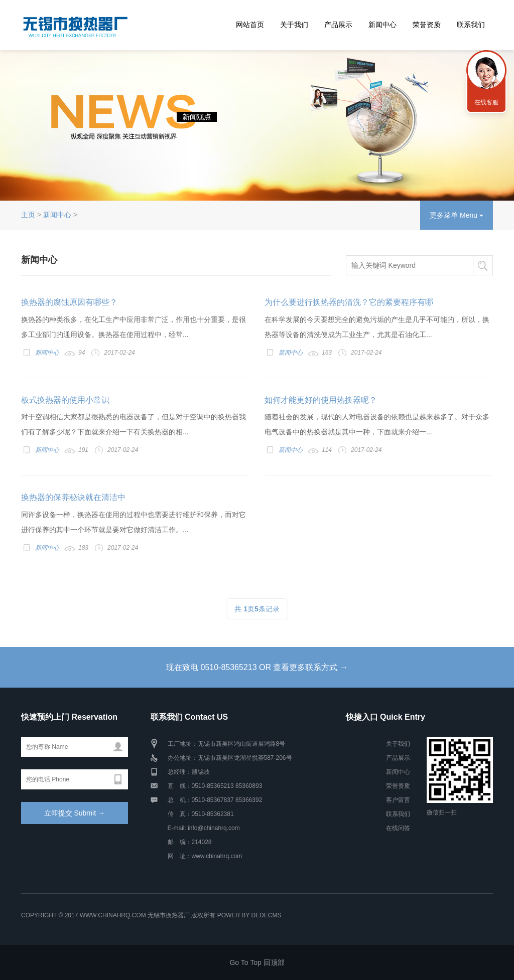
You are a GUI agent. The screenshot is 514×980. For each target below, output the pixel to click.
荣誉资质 (427, 25)
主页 (28, 215)
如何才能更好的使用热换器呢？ (321, 400)
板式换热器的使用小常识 (65, 400)
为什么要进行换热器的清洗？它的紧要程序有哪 (349, 302)
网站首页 (250, 25)
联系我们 (471, 25)
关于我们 (294, 25)
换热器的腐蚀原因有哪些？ (69, 302)
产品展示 (338, 25)
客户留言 (398, 799)
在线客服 (486, 102)
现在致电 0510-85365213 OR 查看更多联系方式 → (257, 667)
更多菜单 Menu (456, 215)
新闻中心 (382, 25)
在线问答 (398, 828)
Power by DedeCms (249, 915)
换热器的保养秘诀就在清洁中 (73, 497)
